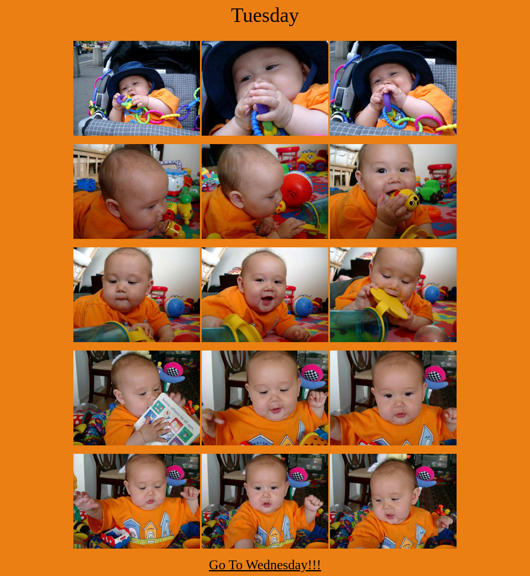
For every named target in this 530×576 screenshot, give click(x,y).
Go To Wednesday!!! (265, 564)
